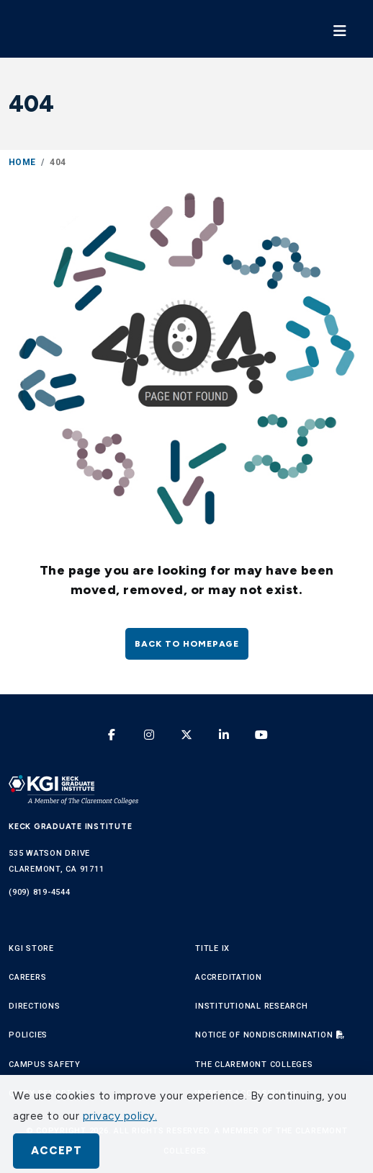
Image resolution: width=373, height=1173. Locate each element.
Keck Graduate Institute (70, 826)
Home (22, 162)
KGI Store (31, 948)
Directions (34, 1006)
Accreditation (228, 977)
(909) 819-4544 (40, 892)
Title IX (212, 948)
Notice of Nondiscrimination (264, 1035)
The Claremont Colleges (254, 1064)
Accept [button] (56, 1150)
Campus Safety (45, 1064)
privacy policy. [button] (120, 1116)
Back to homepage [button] (187, 644)
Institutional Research (251, 1006)
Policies (28, 1035)
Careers (27, 977)
